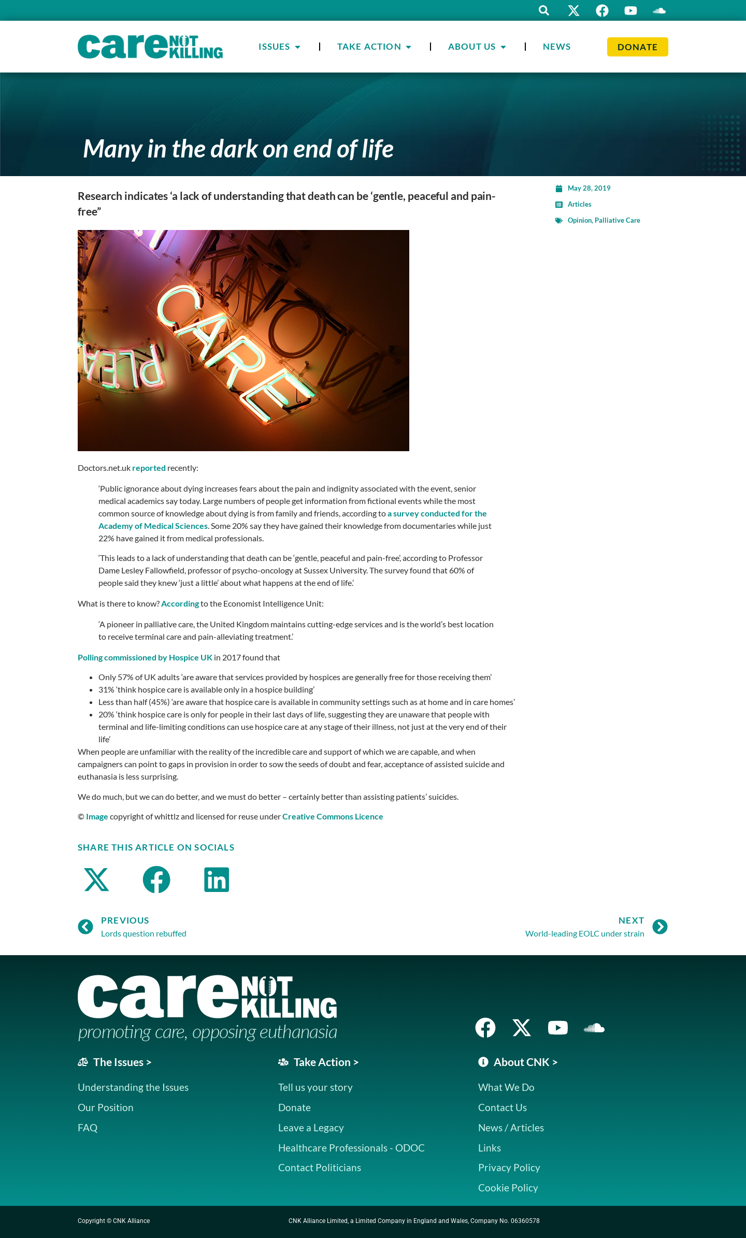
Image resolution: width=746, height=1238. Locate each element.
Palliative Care (617, 220)
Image (97, 816)
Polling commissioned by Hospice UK (145, 657)
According (180, 603)
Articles (580, 204)
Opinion (580, 220)
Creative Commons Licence (332, 816)
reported (149, 467)
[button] (544, 10)
